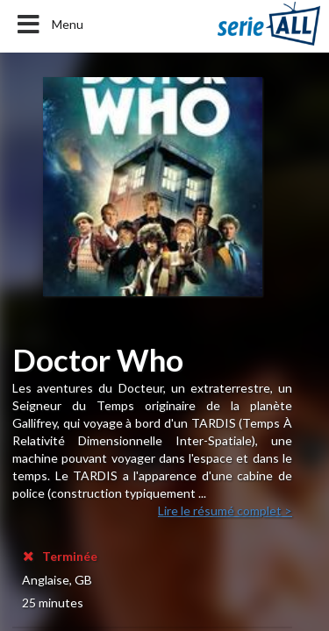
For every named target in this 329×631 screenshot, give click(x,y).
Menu (48, 24)
